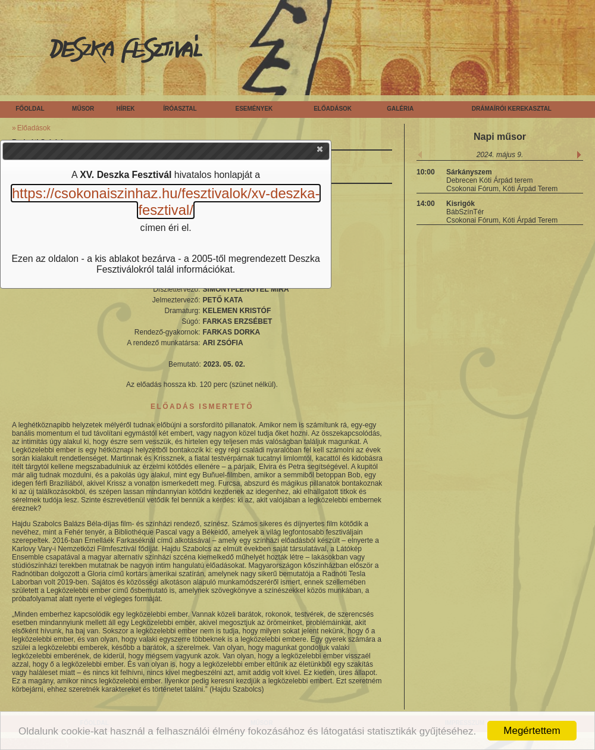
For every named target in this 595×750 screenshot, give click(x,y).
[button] (320, 151)
